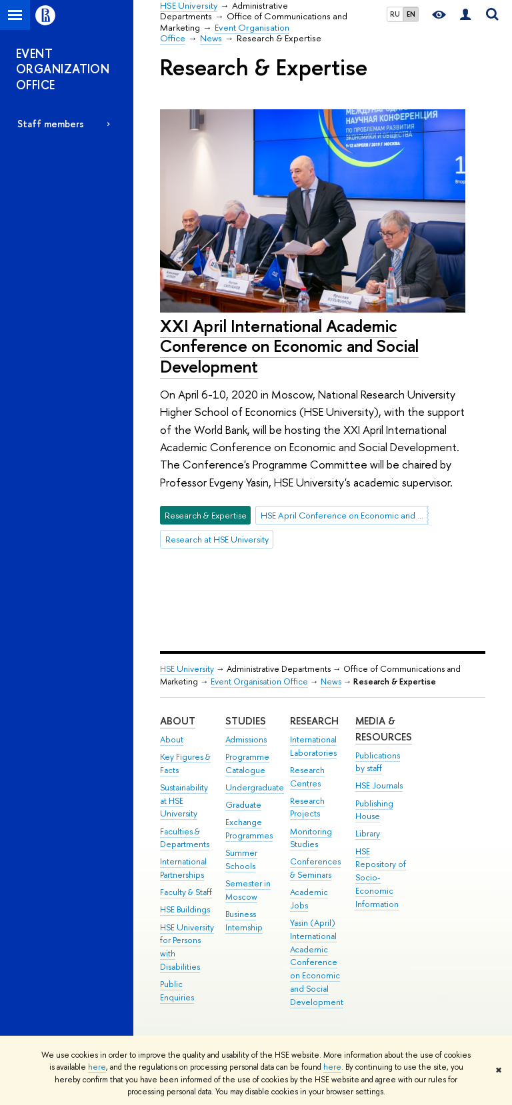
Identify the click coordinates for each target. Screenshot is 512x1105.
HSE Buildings (185, 909)
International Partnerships (183, 868)
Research (314, 721)
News (331, 681)
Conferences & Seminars (315, 868)
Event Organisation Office (259, 681)
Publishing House (374, 810)
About (177, 721)
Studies (245, 721)
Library (367, 833)
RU (395, 14)
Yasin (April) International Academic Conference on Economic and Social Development (316, 962)
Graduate (243, 804)
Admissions (246, 739)
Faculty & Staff (186, 892)
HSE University (187, 668)
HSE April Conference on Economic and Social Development (345, 515)
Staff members (50, 123)
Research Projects (307, 807)
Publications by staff (377, 762)
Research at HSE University (217, 539)
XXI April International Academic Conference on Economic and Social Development (289, 346)
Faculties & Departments (184, 838)
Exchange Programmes (249, 828)
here (97, 1067)
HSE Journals (379, 785)
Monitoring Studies (311, 838)
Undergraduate (254, 787)
